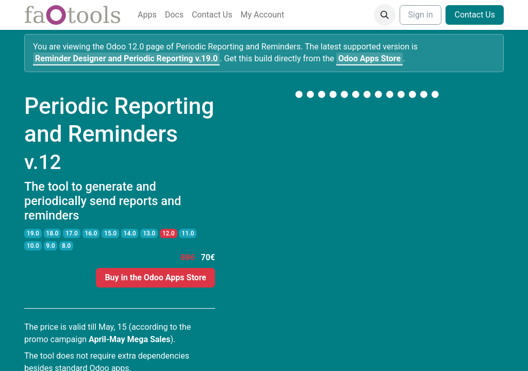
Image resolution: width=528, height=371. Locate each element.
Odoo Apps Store (369, 58)
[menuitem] (147, 15)
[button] (384, 15)
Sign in (420, 15)
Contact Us (474, 15)
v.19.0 (126, 58)
